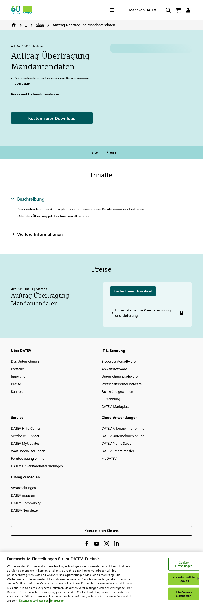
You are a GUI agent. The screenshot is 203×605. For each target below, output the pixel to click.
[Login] (188, 10)
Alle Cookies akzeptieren (184, 593)
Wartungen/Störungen (28, 450)
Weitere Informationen (37, 234)
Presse (16, 383)
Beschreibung (28, 198)
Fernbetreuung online (27, 458)
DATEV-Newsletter (25, 510)
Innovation (19, 376)
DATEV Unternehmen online (123, 435)
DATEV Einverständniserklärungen (37, 465)
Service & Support (25, 435)
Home (13, 24)
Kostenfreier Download (52, 118)
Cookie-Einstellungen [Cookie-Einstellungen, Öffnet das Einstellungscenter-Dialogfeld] (183, 564)
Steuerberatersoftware (119, 361)
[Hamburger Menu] (115, 10)
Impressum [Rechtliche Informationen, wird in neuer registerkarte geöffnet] (57, 600)
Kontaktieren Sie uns (101, 530)
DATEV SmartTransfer (118, 450)
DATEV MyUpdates (25, 443)
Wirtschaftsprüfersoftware (122, 383)
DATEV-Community (26, 502)
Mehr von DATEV (142, 10)
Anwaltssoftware (114, 368)
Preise (111, 152)
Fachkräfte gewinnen (117, 391)
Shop (40, 24)
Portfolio (17, 368)
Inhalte (92, 152)
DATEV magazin (23, 495)
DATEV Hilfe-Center (26, 428)
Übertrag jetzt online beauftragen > (61, 216)
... (26, 24)
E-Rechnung (111, 398)
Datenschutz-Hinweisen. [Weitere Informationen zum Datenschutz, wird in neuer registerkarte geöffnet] (34, 600)
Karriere (17, 391)
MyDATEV (109, 458)
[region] (101, 578)
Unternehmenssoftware (120, 376)
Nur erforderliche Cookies (183, 579)
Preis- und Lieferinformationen (35, 94)
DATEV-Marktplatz (115, 406)
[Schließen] (198, 578)
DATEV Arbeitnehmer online (123, 428)
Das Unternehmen (25, 361)
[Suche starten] (168, 10)
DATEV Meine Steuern (118, 443)
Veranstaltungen (23, 487)
